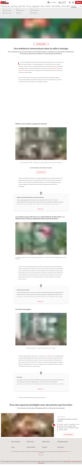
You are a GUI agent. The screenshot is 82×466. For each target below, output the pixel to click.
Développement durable (62, 443)
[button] (69, 2)
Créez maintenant (41, 172)
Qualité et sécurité (46, 443)
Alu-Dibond (48, 356)
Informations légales (31, 449)
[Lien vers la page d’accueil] (13, 2)
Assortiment (44, 449)
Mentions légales (41, 464)
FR (41, 456)
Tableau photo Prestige (55, 68)
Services (13, 449)
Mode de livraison (30, 443)
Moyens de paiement (15, 443)
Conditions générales (67, 463)
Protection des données (76, 463)
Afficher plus (40, 209)
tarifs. (39, 463)
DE (39, 456)
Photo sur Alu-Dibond (23, 70)
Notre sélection (60, 449)
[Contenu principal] (41, 225)
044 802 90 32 (65, 453)
